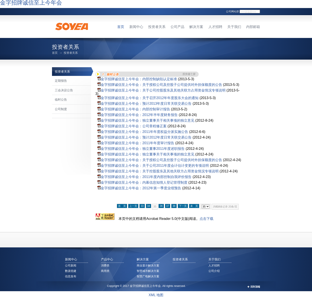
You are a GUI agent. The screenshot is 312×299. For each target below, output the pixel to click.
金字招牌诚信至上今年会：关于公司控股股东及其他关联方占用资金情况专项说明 (163, 90)
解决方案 (196, 27)
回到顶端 (255, 287)
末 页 (194, 206)
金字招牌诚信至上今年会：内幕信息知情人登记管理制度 (144, 182)
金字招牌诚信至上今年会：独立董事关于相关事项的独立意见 (147, 120)
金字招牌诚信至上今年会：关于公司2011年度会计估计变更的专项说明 (155, 165)
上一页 (133, 206)
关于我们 (234, 27)
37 (167, 206)
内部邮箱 (253, 27)
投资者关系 (157, 27)
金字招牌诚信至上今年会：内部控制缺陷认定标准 (139, 79)
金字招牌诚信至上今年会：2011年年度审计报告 (137, 143)
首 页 (122, 206)
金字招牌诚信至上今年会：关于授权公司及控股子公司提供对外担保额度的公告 (161, 85)
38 (173, 206)
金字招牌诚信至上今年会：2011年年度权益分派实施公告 (144, 132)
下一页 (183, 206)
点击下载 (206, 219)
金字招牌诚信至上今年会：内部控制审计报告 (135, 109)
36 (161, 206)
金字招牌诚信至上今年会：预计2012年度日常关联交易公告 (146, 137)
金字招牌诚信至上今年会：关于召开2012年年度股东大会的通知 (150, 98)
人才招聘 (215, 27)
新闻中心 (136, 27)
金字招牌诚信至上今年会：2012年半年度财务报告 (139, 115)
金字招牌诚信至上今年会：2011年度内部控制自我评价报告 (146, 177)
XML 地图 (156, 295)
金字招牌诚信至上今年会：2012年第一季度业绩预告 (141, 188)
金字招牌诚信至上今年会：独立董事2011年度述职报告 (143, 148)
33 (142, 206)
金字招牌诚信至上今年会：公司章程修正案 (134, 126)
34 (148, 206)
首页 (120, 27)
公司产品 (177, 27)
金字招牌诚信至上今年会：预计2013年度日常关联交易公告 (146, 103)
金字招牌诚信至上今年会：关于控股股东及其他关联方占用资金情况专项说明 (160, 171)
